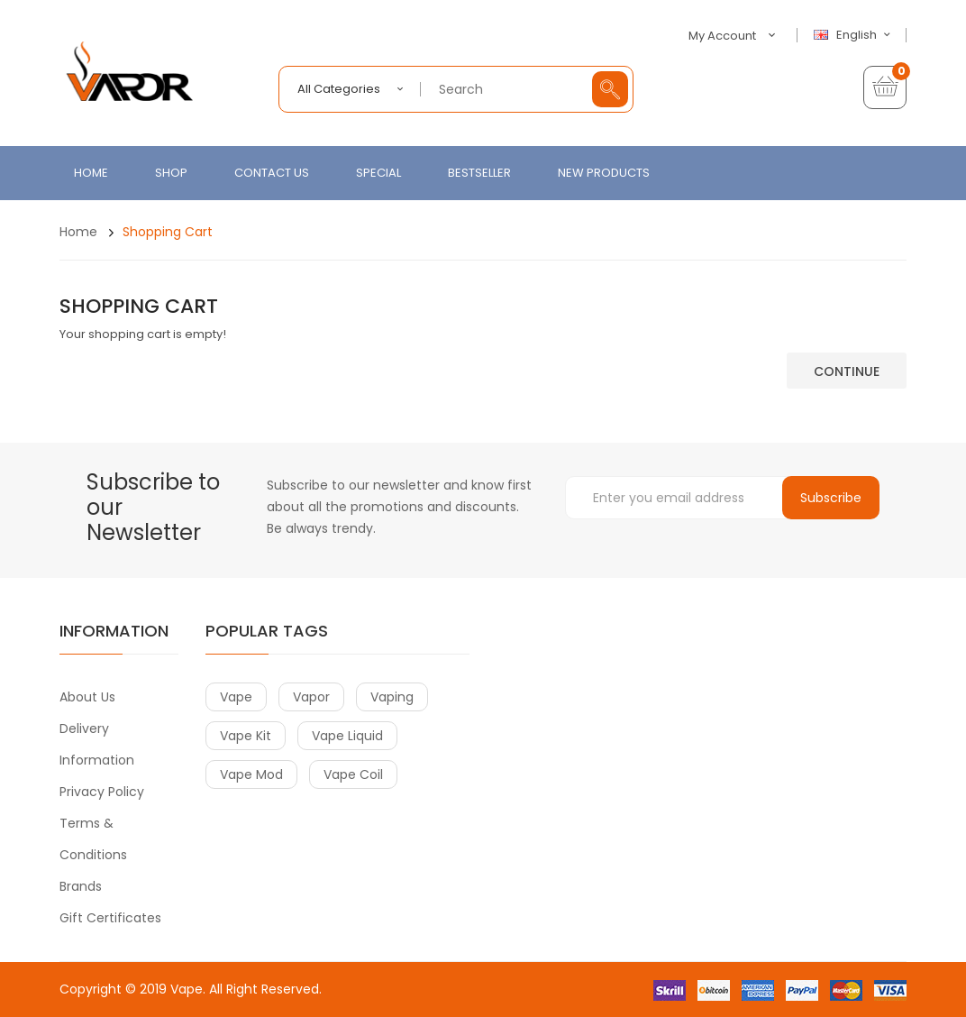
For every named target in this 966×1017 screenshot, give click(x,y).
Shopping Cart (168, 232)
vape (236, 697)
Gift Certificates (110, 918)
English (854, 35)
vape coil (353, 774)
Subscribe (830, 498)
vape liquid (347, 736)
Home (78, 232)
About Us (87, 697)
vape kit (245, 736)
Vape (186, 989)
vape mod (251, 774)
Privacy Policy (101, 792)
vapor (311, 697)
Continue (846, 371)
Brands (80, 886)
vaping (392, 697)
